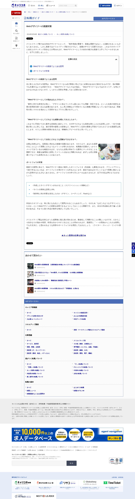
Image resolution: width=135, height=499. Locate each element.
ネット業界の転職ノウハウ (65, 34)
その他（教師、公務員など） (83, 344)
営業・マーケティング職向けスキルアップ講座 (89, 330)
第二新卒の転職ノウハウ (35, 377)
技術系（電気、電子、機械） (83, 353)
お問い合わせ (32, 450)
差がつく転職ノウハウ (45, 34)
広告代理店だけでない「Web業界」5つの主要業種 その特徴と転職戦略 (59, 272)
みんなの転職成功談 (80, 316)
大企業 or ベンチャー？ (35, 319)
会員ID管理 (43, 447)
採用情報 (120, 477)
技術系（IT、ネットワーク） (36, 350)
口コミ (33, 5)
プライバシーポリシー (52, 450)
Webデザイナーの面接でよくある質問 (48, 66)
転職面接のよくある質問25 (36, 394)
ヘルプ (88, 447)
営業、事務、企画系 (33, 347)
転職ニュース (31, 390)
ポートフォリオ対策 (41, 71)
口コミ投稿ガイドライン (77, 447)
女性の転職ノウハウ (80, 373)
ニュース (52, 5)
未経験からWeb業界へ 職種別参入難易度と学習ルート (53, 280)
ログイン (119, 5)
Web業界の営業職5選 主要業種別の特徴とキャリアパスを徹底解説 (57, 264)
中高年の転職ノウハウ (81, 370)
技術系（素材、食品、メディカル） (38, 353)
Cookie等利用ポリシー (67, 450)
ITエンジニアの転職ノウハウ (83, 367)
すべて (29, 313)
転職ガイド (33, 18)
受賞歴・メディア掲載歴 (19, 450)
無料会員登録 (106, 5)
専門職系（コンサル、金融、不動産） (86, 347)
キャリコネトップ (17, 447)
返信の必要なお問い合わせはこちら (48, 458)
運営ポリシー (63, 447)
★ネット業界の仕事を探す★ (74, 235)
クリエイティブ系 (79, 340)
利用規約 (95, 447)
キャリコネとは (52, 447)
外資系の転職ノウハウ (34, 373)
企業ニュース (33, 447)
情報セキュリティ (81, 450)
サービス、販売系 (33, 344)
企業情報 (40, 450)
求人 (42, 5)
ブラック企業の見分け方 (35, 316)
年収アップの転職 (79, 319)
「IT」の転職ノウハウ (81, 364)
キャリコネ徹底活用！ (81, 313)
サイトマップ (93, 450)
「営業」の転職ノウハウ (35, 367)
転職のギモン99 (79, 390)
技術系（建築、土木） (81, 350)
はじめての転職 (79, 387)
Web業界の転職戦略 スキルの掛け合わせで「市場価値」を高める (57, 288)
